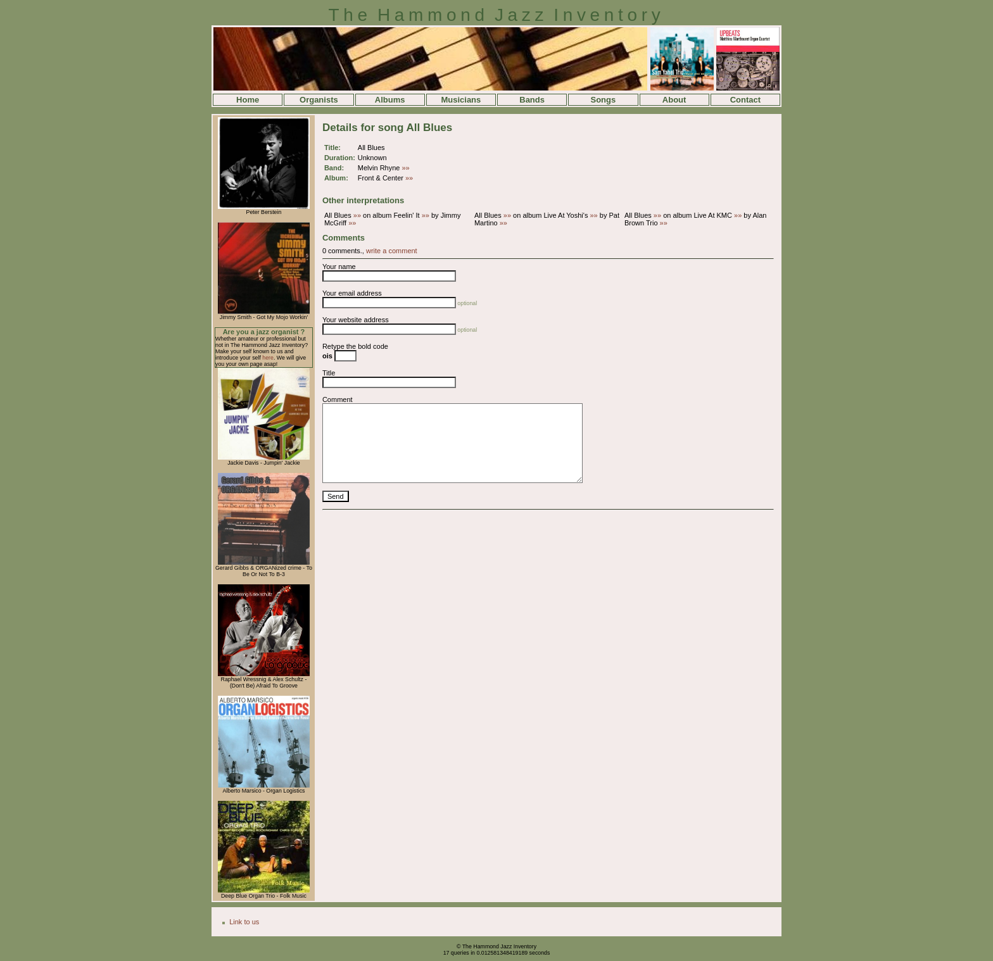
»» (406, 168)
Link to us (244, 922)
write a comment (391, 250)
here (268, 358)
